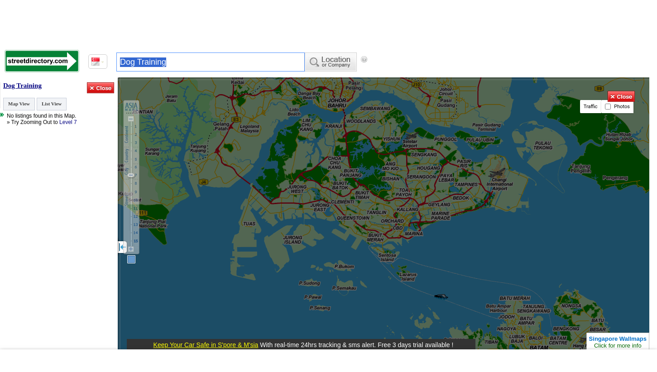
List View (52, 103)
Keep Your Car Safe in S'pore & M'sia (206, 344)
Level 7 (68, 122)
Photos (617, 107)
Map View (19, 103)
